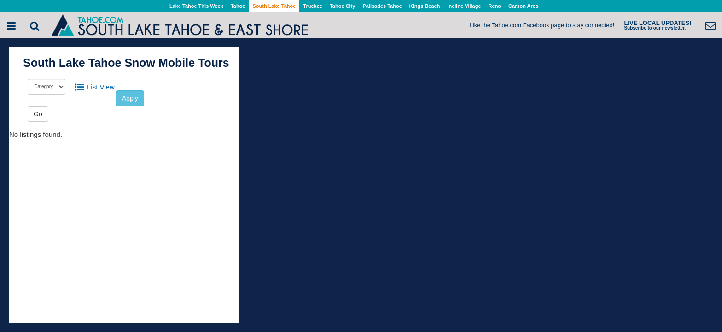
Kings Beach (424, 6)
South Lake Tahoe (274, 6)
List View (101, 87)
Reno (495, 6)
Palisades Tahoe (382, 6)
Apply (130, 98)
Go (38, 114)
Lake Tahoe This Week (196, 6)
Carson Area (523, 6)
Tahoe (238, 6)
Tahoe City (342, 6)
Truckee (312, 6)
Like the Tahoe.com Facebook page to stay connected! (542, 25)
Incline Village (464, 6)
